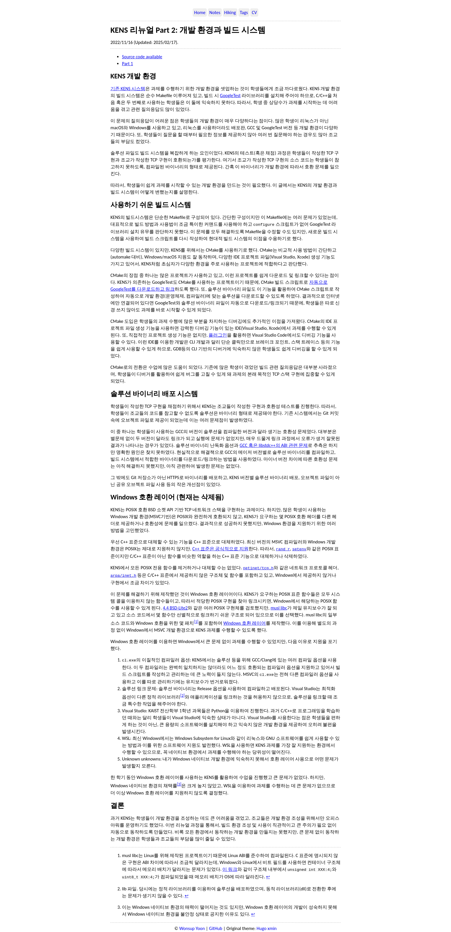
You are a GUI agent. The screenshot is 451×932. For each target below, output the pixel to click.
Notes (214, 12)
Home (199, 12)
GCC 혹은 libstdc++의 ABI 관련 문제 (274, 444)
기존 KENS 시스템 (127, 88)
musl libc (279, 605)
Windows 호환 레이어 (244, 621)
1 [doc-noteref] (196, 619)
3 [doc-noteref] (179, 780)
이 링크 (229, 866)
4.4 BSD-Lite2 (175, 605)
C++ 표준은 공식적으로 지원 (220, 548)
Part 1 (127, 63)
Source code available (142, 56)
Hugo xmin (267, 924)
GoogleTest (230, 95)
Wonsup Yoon (192, 924)
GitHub (215, 924)
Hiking (230, 12)
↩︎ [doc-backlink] (268, 872)
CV (254, 12)
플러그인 (218, 334)
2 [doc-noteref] (182, 692)
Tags (244, 12)
